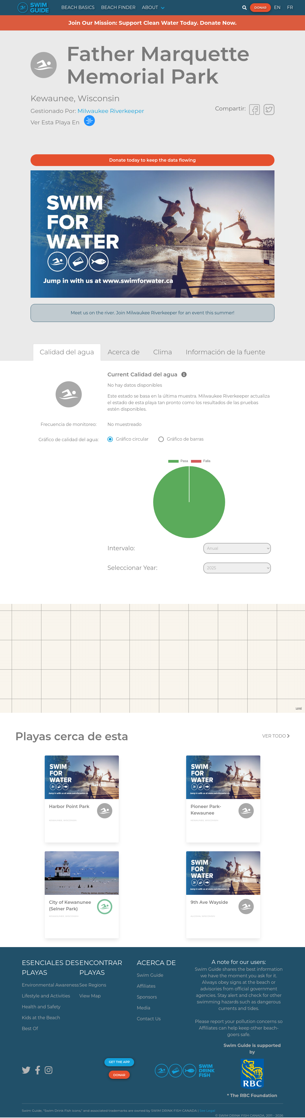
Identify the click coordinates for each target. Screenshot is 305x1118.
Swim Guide (150, 975)
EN (277, 7)
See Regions (92, 985)
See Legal (207, 1110)
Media (143, 1007)
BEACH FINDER (118, 7)
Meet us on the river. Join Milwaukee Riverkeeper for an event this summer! (152, 312)
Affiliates (146, 986)
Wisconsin (99, 98)
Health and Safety (41, 1006)
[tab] (67, 352)
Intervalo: (121, 548)
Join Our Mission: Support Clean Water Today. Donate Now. (152, 23)
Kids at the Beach (41, 1017)
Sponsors (147, 997)
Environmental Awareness (50, 985)
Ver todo (276, 736)
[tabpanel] (152, 473)
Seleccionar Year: (132, 567)
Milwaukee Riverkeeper (110, 111)
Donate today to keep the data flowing (152, 160)
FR (290, 7)
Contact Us (149, 1018)
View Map (90, 996)
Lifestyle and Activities (46, 996)
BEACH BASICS (78, 7)
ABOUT (150, 7)
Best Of (30, 1028)
